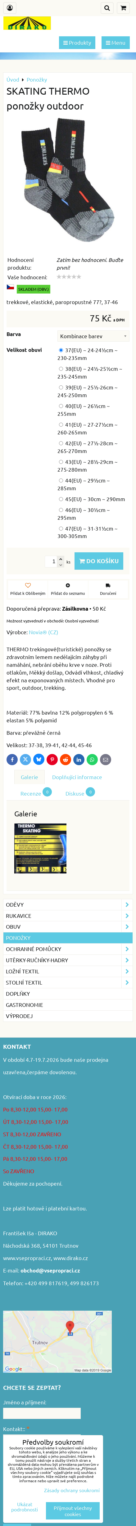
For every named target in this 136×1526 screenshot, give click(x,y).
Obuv (69, 926)
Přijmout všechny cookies (73, 1511)
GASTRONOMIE (24, 1004)
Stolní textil (69, 982)
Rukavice (69, 915)
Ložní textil (69, 971)
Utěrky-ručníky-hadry (69, 960)
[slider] (69, 276)
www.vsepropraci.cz (27, 1257)
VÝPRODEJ (19, 1015)
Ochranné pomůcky (69, 949)
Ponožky (18, 937)
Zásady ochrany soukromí (72, 1490)
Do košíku (99, 561)
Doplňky (18, 993)
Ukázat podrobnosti (24, 1506)
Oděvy (69, 904)
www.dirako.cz (70, 1257)
